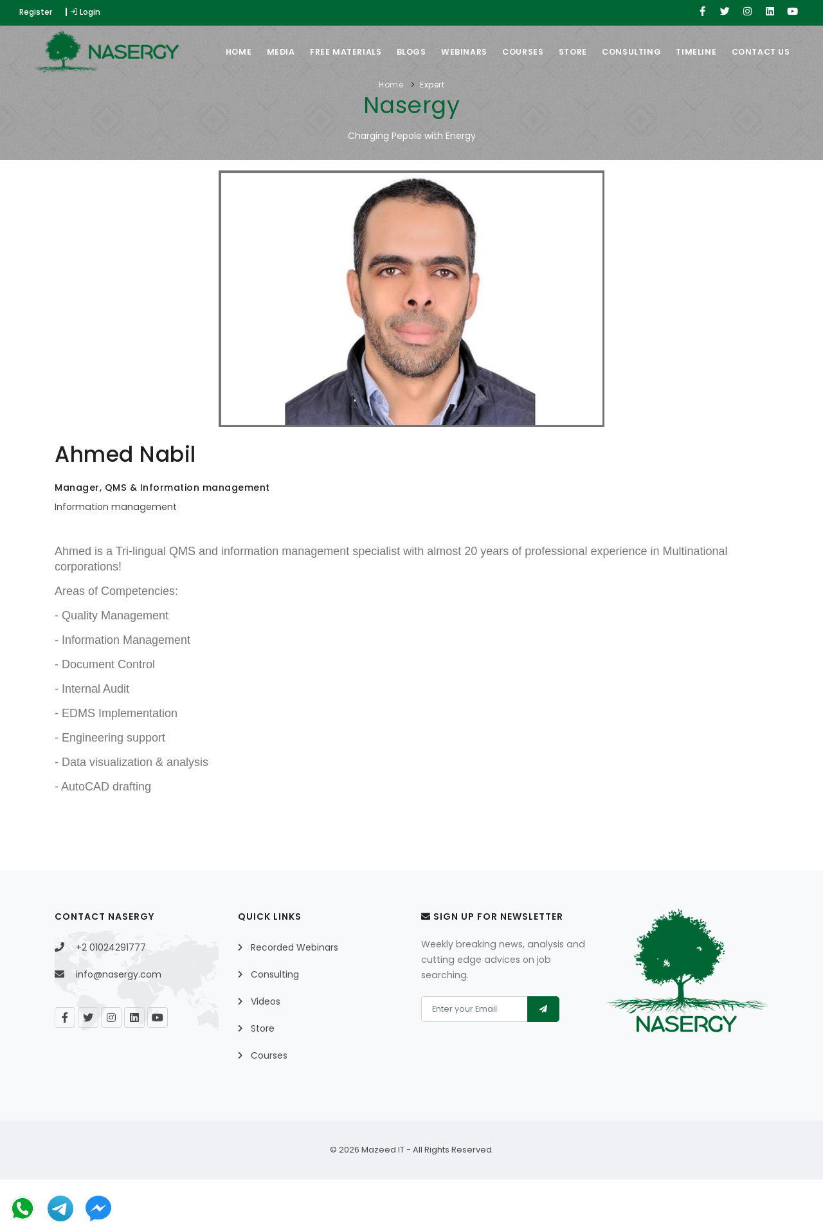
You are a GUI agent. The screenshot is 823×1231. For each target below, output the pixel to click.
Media (258, 103)
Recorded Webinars (294, 998)
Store (569, 103)
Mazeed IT (382, 1201)
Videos (265, 1052)
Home (211, 103)
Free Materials (326, 103)
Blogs (396, 103)
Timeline (699, 103)
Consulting (631, 103)
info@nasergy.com (118, 1025)
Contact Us (767, 103)
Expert (432, 136)
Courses (515, 103)
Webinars (452, 103)
